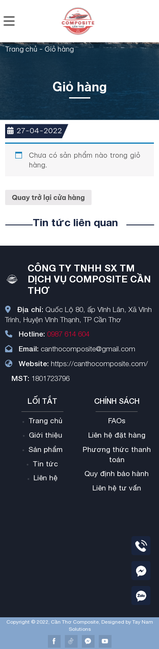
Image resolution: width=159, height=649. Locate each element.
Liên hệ (45, 478)
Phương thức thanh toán (117, 454)
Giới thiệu (45, 435)
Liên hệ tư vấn (116, 488)
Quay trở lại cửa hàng (48, 197)
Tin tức (45, 464)
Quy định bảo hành (116, 473)
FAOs (117, 420)
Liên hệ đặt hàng (116, 435)
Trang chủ (21, 49)
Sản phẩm (45, 449)
